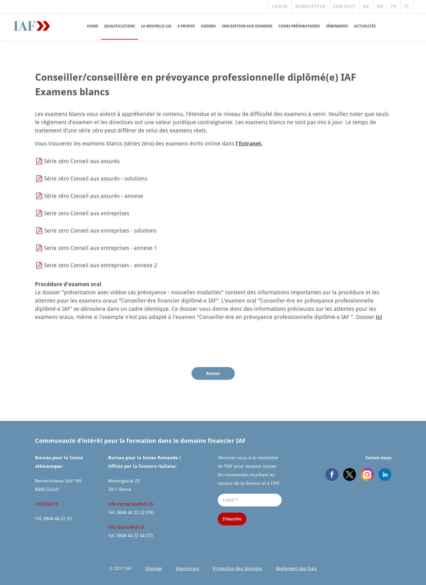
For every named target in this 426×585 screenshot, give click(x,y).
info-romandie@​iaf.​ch (130, 504)
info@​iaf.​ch (46, 504)
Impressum (187, 568)
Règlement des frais (296, 568)
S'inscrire (232, 519)
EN (380, 6)
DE (366, 6)
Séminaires (337, 26)
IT (406, 6)
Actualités (365, 26)
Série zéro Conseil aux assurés (82, 161)
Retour (213, 373)
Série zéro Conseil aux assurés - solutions (95, 178)
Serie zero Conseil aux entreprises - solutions (100, 230)
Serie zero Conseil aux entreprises (86, 213)
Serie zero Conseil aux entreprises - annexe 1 (100, 248)
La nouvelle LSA (156, 26)
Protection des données (237, 568)
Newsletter (310, 6)
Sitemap (153, 568)
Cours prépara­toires (299, 26)
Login (280, 6)
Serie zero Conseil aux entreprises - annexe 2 (100, 265)
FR (394, 6)
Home (92, 26)
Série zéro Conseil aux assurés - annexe (93, 196)
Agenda (208, 26)
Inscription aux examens (247, 26)
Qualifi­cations (119, 26)
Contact (344, 6)
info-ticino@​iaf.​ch (126, 527)
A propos (186, 26)
